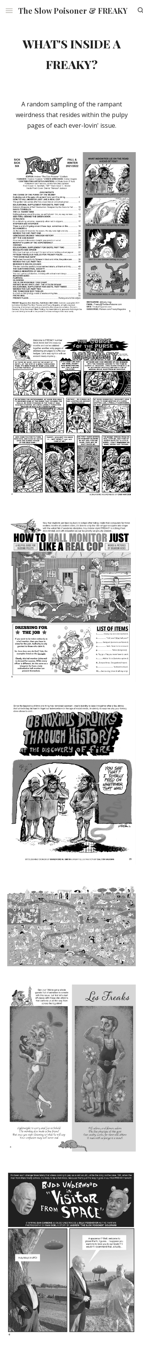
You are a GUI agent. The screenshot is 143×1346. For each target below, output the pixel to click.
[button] (9, 10)
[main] (71, 54)
